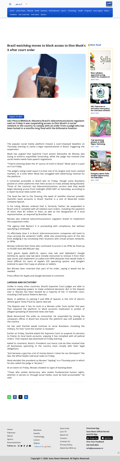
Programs (88, 11)
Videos (106, 11)
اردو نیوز (18, 4)
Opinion (43, 14)
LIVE (26, 3)
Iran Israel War (23, 14)
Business (44, 11)
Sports (63, 11)
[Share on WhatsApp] (9, 397)
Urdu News (35, 14)
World (37, 11)
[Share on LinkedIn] (26, 397)
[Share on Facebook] (15, 397)
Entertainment (54, 11)
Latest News (20, 11)
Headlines (13, 14)
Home (12, 11)
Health (80, 11)
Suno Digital (97, 11)
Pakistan (30, 11)
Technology (72, 11)
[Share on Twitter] (20, 397)
